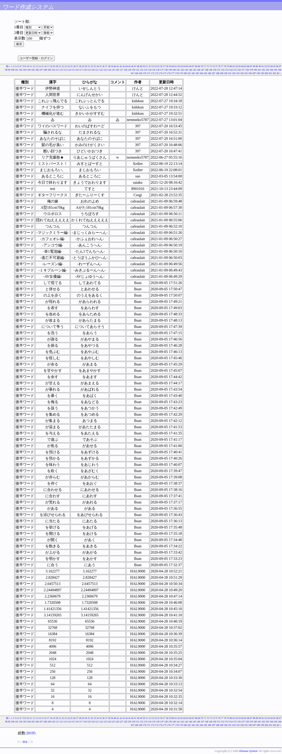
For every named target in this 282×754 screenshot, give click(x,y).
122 (101, 70)
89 (257, 66)
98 (6, 70)
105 (33, 70)
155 (235, 70)
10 (28, 66)
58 (167, 66)
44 (126, 66)
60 (173, 66)
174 (161, 73)
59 (170, 66)
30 (86, 66)
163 (267, 70)
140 (174, 70)
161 (259, 70)
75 (216, 66)
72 (208, 66)
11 (31, 66)
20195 (30, 733)
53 (152, 66)
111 (57, 70)
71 (205, 66)
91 (263, 66)
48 (138, 66)
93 (268, 66)
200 (266, 73)
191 (229, 73)
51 (147, 66)
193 (238, 73)
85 (245, 66)
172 (152, 73)
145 (194, 70)
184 (201, 73)
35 (100, 66)
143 (186, 70)
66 (190, 66)
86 (248, 66)
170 (144, 73)
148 (206, 70)
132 (141, 70)
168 (136, 73)
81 (234, 66)
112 (61, 70)
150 (214, 70)
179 (181, 73)
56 (161, 66)
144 (190, 70)
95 (274, 66)
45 (129, 66)
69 (199, 66)
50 (144, 66)
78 (225, 66)
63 (181, 66)
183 (197, 73)
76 (219, 66)
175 (165, 73)
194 (242, 73)
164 (271, 70)
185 (205, 73)
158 (247, 70)
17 (48, 66)
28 (80, 66)
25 (71, 66)
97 (280, 66)
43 (123, 66)
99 (9, 70)
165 (275, 70)
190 (226, 73)
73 (210, 66)
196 (250, 73)
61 (176, 66)
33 (94, 66)
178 (177, 73)
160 (255, 70)
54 (155, 66)
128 (125, 70)
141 (178, 70)
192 (234, 73)
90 (260, 66)
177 (173, 73)
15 (42, 66)
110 (53, 70)
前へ (8, 66)
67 (193, 66)
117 (81, 70)
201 (270, 73)
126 (117, 70)
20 (57, 66)
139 (170, 70)
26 (74, 66)
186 (209, 73)
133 (145, 70)
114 (69, 70)
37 (106, 66)
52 (150, 66)
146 (198, 70)
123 (105, 70)
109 (49, 70)
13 (36, 66)
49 (141, 66)
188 (217, 73)
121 (97, 70)
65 (187, 66)
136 (158, 70)
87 (251, 66)
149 (210, 70)
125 (113, 70)
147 (202, 70)
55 (158, 66)
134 (149, 70)
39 (112, 66)
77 (222, 66)
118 (85, 70)
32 (92, 66)
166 (279, 70)
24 (68, 66)
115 (73, 70)
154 (231, 70)
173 (156, 73)
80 (231, 66)
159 (251, 70)
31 (89, 66)
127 (121, 70)
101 (16, 70)
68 (196, 66)
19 (54, 66)
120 (93, 70)
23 (65, 66)
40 (115, 66)
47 (135, 66)
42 (121, 66)
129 (129, 70)
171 (148, 73)
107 (41, 70)
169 (140, 73)
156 (239, 70)
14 (39, 66)
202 (274, 73)
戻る (25, 742)
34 (97, 66)
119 (89, 70)
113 (65, 70)
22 (63, 66)
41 (118, 66)
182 (193, 73)
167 (132, 73)
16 (45, 66)
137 (162, 70)
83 (239, 66)
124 (109, 70)
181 (189, 73)
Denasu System (248, 751)
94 (271, 66)
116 (77, 70)
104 (29, 70)
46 (132, 66)
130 (133, 70)
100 (12, 70)
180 (185, 73)
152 (222, 70)
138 (166, 70)
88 (254, 66)
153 (227, 70)
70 (202, 66)
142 (182, 70)
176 (169, 73)
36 (103, 66)
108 (45, 70)
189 (221, 73)
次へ (279, 73)
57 (164, 66)
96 (277, 66)
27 (77, 66)
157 (243, 70)
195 (246, 73)
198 (258, 73)
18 (51, 66)
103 (24, 70)
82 (237, 66)
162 (263, 70)
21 (60, 66)
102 (20, 70)
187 (213, 73)
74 (213, 66)
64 (184, 66)
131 (137, 70)
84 (242, 66)
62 (179, 66)
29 (83, 66)
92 (266, 66)
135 (154, 70)
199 (262, 73)
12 (34, 66)
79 (228, 66)
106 (37, 70)
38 (109, 66)
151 (219, 70)
